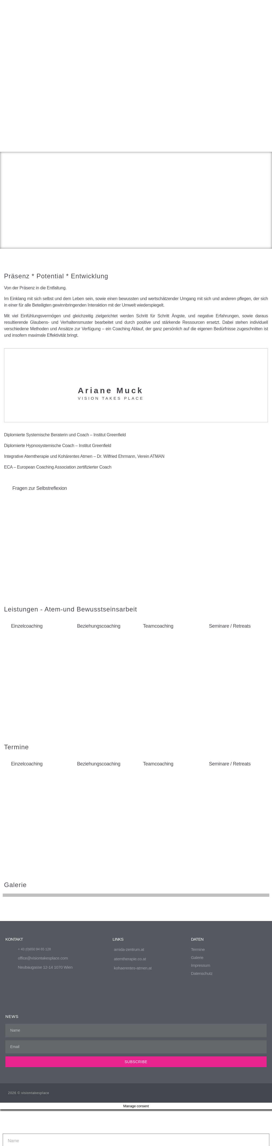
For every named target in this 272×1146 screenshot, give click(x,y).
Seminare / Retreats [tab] (230, 520)
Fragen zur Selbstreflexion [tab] (39, 382)
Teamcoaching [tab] (158, 520)
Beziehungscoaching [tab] (98, 520)
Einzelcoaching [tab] (26, 520)
